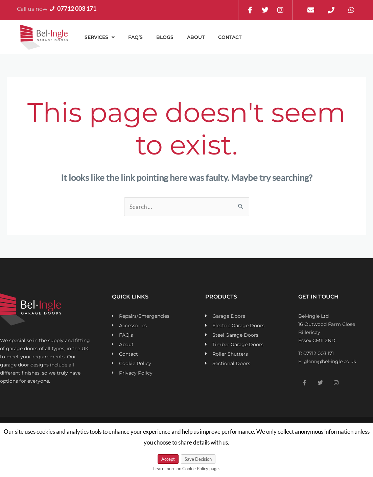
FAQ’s (135, 37)
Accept (168, 459)
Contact (229, 37)
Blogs (164, 37)
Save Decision (198, 459)
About (196, 37)
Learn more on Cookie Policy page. (186, 468)
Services (100, 37)
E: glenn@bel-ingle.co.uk (327, 361)
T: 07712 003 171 (316, 353)
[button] (99, 37)
